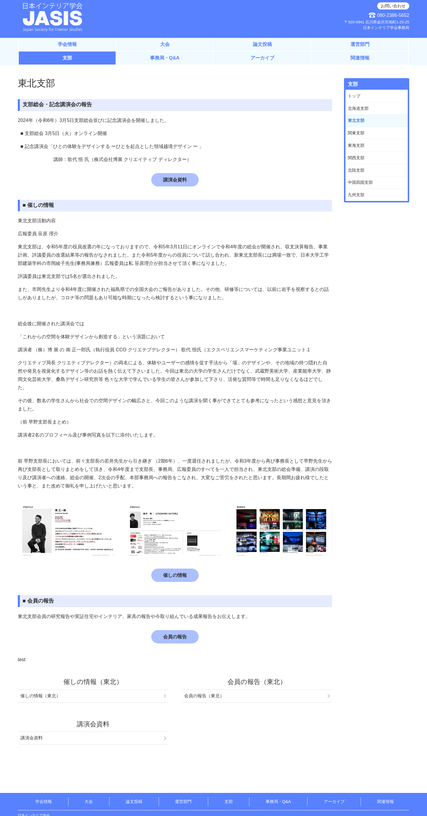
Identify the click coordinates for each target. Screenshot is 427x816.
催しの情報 (175, 575)
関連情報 (359, 57)
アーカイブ (262, 57)
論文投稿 (262, 44)
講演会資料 (175, 179)
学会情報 (67, 44)
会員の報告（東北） (204, 695)
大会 (165, 44)
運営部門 (359, 44)
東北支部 (356, 120)
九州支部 (356, 194)
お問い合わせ (393, 6)
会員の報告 (175, 636)
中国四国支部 (360, 182)
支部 (67, 57)
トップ (354, 96)
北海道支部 (358, 108)
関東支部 (356, 133)
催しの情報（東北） (40, 695)
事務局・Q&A (165, 57)
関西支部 (356, 157)
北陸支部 (356, 170)
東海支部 (356, 145)
